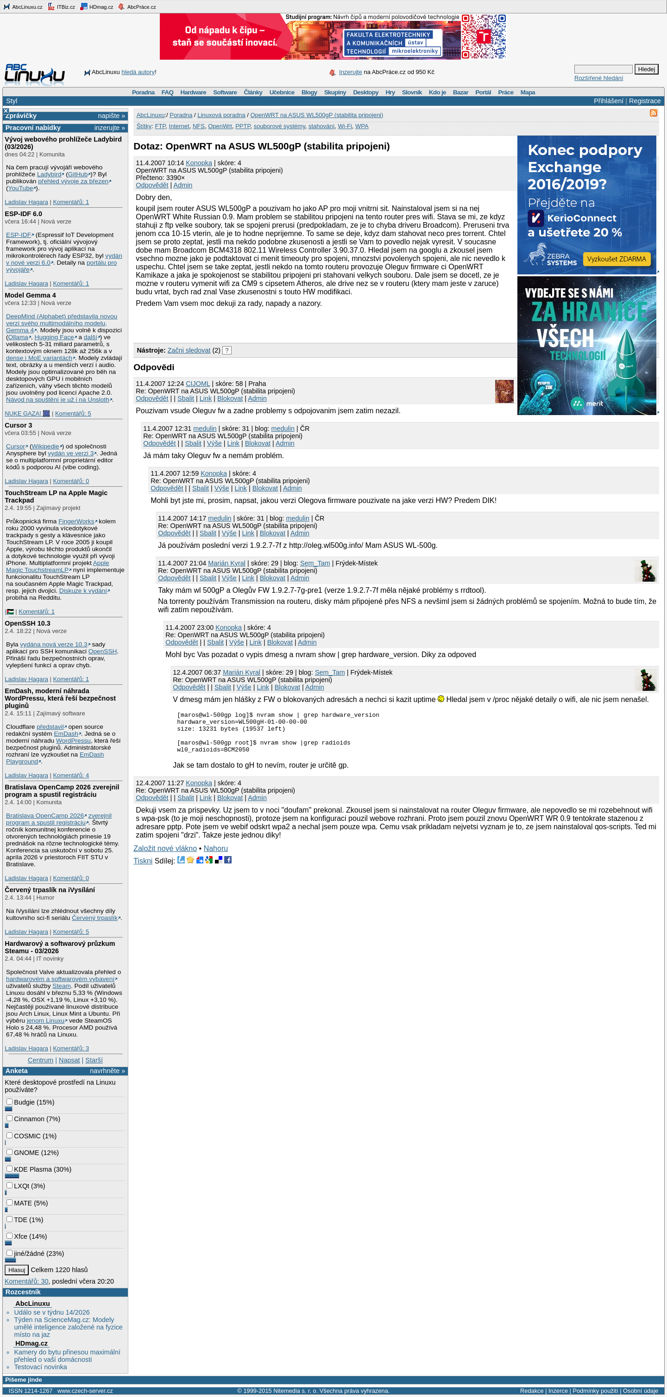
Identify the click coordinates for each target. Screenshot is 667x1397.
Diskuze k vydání (83, 590)
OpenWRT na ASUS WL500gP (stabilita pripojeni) (316, 115)
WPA (362, 126)
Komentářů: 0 (71, 481)
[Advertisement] (241, 324)
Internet (179, 126)
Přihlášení (608, 101)
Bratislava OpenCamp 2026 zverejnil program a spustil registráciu (62, 790)
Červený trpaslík (95, 917)
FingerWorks (76, 521)
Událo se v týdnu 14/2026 (51, 1312)
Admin (183, 185)
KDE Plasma (29, 1169)
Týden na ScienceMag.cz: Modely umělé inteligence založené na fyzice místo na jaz (68, 1327)
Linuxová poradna (221, 115)
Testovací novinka (40, 1367)
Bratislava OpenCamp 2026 (45, 815)
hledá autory (138, 71)
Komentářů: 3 (71, 1048)
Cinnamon (25, 1119)
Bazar (460, 92)
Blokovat (230, 398)
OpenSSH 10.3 (27, 623)
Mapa (528, 92)
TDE (16, 1219)
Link (206, 398)
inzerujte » (109, 127)
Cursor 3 (18, 425)
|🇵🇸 (9, 611)
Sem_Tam (315, 563)
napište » (111, 115)
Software (225, 92)
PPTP (242, 126)
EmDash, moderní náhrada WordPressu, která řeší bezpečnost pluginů (60, 698)
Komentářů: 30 (26, 1281)
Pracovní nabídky (33, 127)
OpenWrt (220, 126)
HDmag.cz (96, 6)
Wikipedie (45, 446)
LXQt (17, 1186)
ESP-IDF (18, 234)
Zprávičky (21, 115)
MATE (19, 1203)
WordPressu (73, 740)
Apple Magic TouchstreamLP (57, 566)
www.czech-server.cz (85, 1390)
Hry (390, 92)
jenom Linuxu (45, 1020)
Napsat (69, 1060)
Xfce (16, 1236)
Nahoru (216, 857)
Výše (214, 443)
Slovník (412, 92)
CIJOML (198, 383)
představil (50, 726)
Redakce (532, 1390)
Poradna (143, 92)
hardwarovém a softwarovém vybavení (60, 978)
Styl (11, 101)
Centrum (40, 1060)
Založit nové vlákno (165, 857)
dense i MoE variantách (39, 357)
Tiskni (142, 869)
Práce (505, 92)
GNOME (22, 1152)
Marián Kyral (226, 563)
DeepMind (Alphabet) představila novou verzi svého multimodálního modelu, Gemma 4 (61, 323)
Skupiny (335, 92)
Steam (61, 985)
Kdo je (437, 92)
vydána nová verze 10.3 (53, 644)
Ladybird (49, 174)
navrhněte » (107, 1070)
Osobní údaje (640, 1390)
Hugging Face (54, 337)
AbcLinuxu (32, 1303)
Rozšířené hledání (598, 78)
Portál (483, 92)
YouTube (20, 188)
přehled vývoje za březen (73, 181)
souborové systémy (279, 126)
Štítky (144, 126)
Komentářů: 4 (71, 775)
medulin (204, 428)
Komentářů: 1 (71, 202)
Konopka (199, 163)
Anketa (17, 1070)
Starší (94, 1060)
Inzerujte (350, 71)
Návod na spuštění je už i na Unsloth (57, 399)
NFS (199, 126)
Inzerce (558, 1390)
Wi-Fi (345, 126)
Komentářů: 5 (73, 413)
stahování (321, 126)
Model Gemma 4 (30, 295)
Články (253, 92)
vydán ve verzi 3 (71, 453)
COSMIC (23, 1136)
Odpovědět (152, 185)
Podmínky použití (595, 1390)
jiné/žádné (25, 1253)
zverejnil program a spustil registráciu (59, 819)
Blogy (309, 92)
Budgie (20, 1102)
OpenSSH (102, 651)
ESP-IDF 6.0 (23, 213)
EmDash (66, 733)
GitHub (78, 174)
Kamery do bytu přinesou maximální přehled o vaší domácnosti (67, 1355)
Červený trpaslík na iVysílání (50, 890)
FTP (160, 126)
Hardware (193, 92)
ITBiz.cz (61, 6)
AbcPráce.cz (137, 6)
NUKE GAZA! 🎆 (27, 413)
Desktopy (365, 92)
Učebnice (282, 92)
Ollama (18, 337)
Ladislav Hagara (26, 202)
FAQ (167, 92)
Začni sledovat (189, 350)
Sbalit (185, 398)
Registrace (645, 101)
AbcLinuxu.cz (23, 6)
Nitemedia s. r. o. (295, 1390)
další (90, 337)
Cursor (15, 446)
